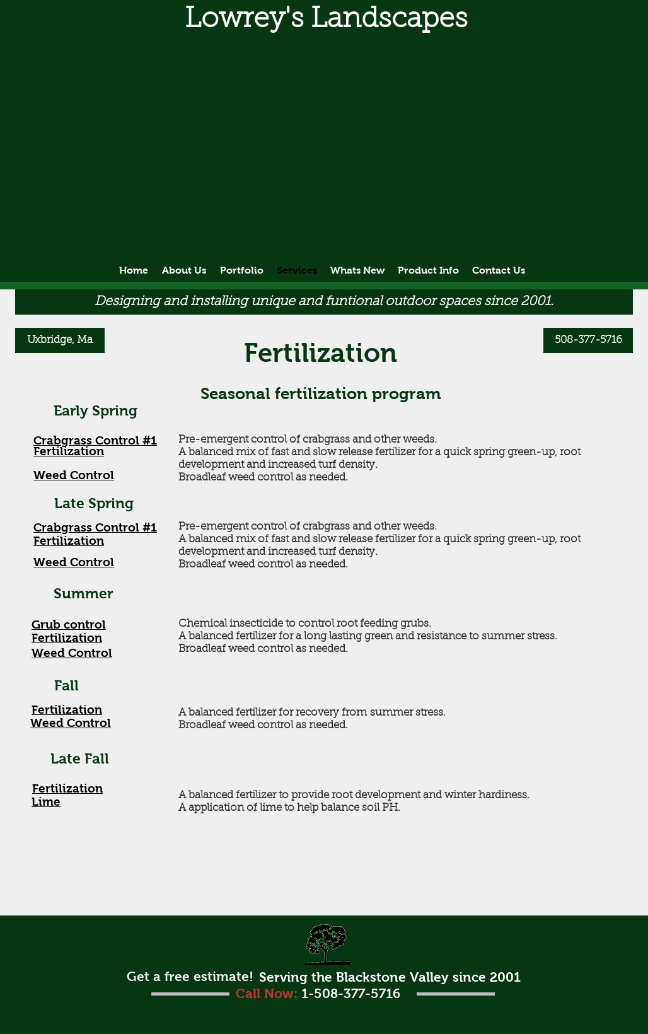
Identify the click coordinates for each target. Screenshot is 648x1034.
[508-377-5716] (588, 340)
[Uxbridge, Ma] (60, 340)
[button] (326, 20)
